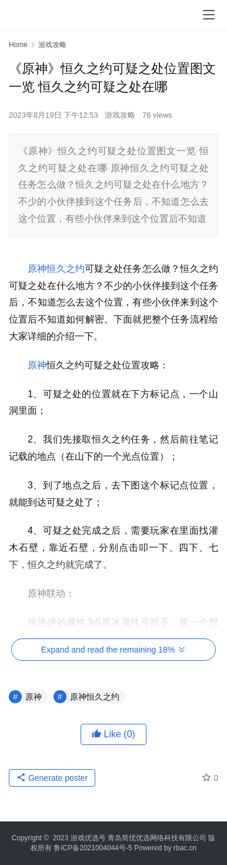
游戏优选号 (88, 838)
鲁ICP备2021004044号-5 (93, 848)
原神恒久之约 (56, 269)
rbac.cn (184, 848)
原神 (37, 365)
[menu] (208, 14)
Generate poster (52, 778)
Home (18, 45)
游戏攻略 (120, 115)
